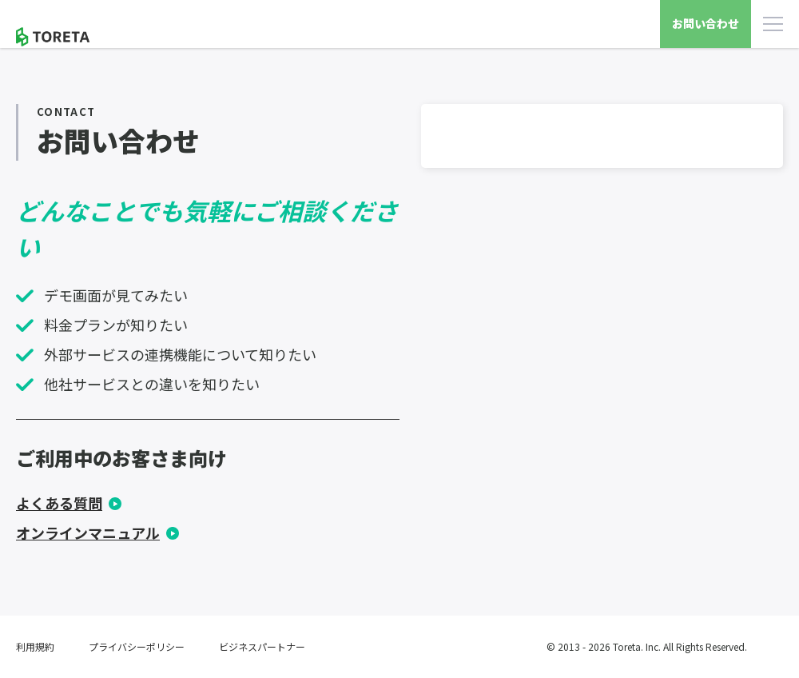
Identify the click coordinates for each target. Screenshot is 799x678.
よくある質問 (59, 503)
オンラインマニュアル (88, 532)
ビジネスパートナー (262, 646)
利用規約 (35, 646)
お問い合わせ (705, 23)
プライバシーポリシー (137, 646)
